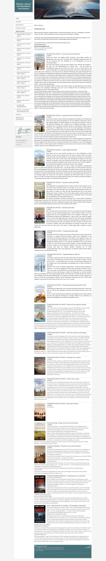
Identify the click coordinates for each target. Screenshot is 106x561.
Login (89, 546)
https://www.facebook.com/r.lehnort (43, 47)
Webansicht (88, 547)
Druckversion (39, 546)
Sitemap (45, 546)
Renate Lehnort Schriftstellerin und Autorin (23, 6)
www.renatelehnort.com (40, 49)
